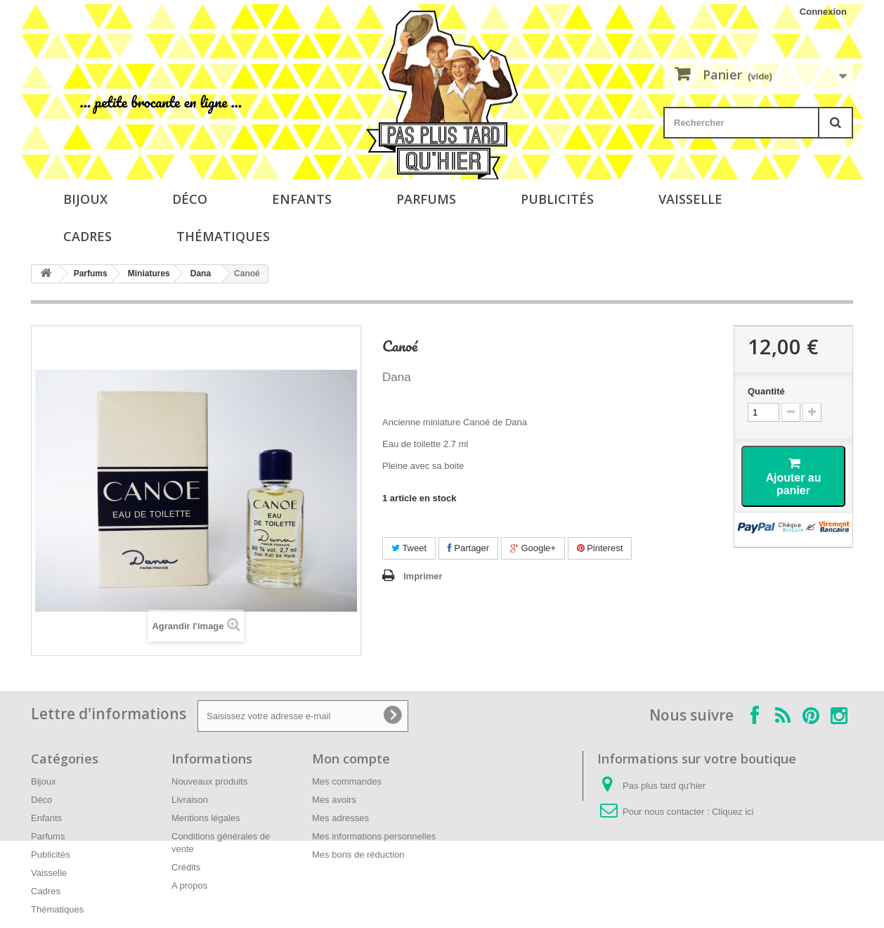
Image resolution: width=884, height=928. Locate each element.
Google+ (533, 548)
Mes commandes (347, 781)
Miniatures (149, 273)
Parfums (426, 199)
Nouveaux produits (209, 781)
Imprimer (423, 576)
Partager (468, 548)
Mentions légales (205, 818)
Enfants (302, 199)
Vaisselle (690, 199)
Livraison (189, 799)
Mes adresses (340, 818)
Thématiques (223, 236)
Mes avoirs (334, 799)
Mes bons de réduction (358, 854)
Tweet (409, 548)
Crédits (185, 867)
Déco (189, 199)
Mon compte (351, 758)
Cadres (87, 236)
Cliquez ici (732, 811)
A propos (189, 885)
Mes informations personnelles (374, 836)
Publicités (557, 199)
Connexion (823, 11)
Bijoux (85, 199)
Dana (200, 273)
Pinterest (600, 548)
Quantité (766, 391)
